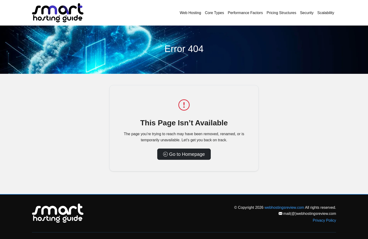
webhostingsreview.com (284, 207)
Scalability (325, 13)
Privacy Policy (324, 220)
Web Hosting (190, 13)
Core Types (214, 13)
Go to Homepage (184, 154)
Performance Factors (245, 13)
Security (307, 13)
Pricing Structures (281, 13)
